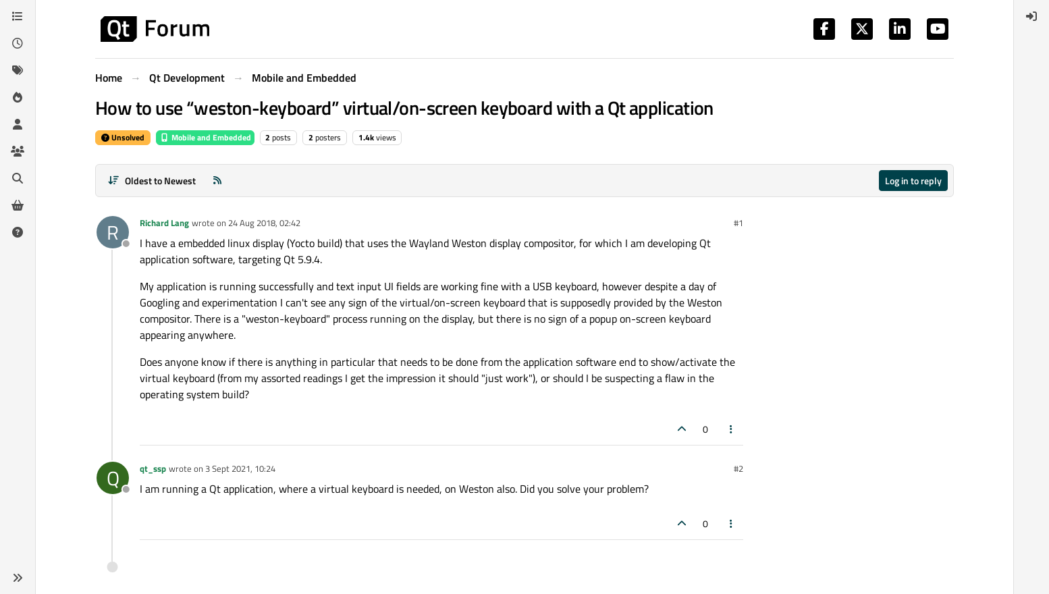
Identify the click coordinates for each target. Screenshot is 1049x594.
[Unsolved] (17, 232)
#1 (738, 223)
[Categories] (17, 16)
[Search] (17, 178)
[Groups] (17, 151)
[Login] (1031, 16)
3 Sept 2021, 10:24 (240, 468)
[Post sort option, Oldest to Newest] (151, 180)
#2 (738, 468)
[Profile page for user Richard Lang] (113, 232)
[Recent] (17, 43)
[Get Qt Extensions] (17, 205)
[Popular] (17, 97)
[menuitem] (1031, 16)
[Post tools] (732, 428)
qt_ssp (153, 468)
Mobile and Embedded (205, 137)
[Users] (17, 124)
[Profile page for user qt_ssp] (113, 478)
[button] (17, 578)
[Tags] (17, 70)
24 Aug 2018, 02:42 (264, 223)
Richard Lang (164, 223)
